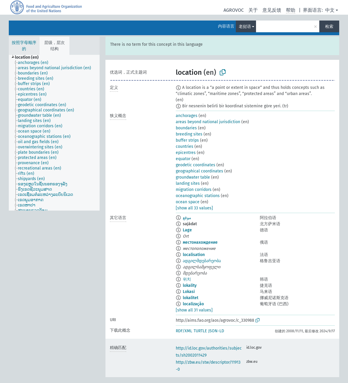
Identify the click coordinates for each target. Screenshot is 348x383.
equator (183, 158)
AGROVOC (234, 10)
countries (184, 146)
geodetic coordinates (195, 164)
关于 (253, 10)
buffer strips (187, 140)
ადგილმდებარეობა (202, 260)
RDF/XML (184, 330)
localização (193, 303)
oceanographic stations (198, 195)
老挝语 (245, 26)
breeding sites (189, 134)
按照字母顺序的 (24, 45)
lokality (190, 285)
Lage (187, 230)
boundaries (186, 128)
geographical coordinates (199, 171)
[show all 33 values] (194, 208)
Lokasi (189, 291)
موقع (187, 217)
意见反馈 (271, 10)
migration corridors (193, 189)
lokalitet (190, 297)
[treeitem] (29, 57)
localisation (194, 254)
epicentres (186, 152)
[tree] (54, 133)
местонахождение (200, 242)
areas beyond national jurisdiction (208, 121)
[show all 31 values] (194, 310)
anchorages (186, 115)
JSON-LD (216, 330)
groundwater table (193, 177)
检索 (329, 26)
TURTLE (200, 330)
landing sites (188, 183)
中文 (330, 10)
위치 (187, 279)
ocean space (187, 201)
